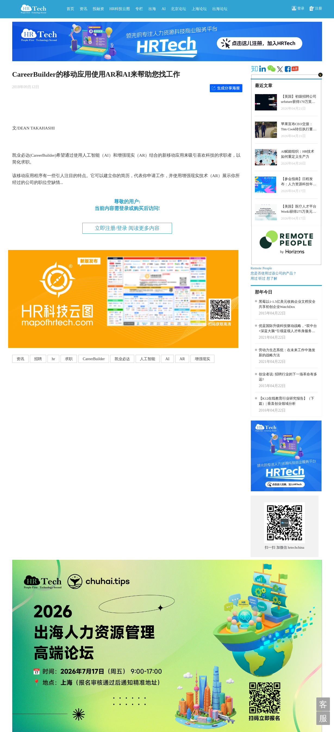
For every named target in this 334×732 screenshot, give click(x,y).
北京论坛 (178, 9)
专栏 (139, 9)
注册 (316, 8)
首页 (70, 9)
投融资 (98, 9)
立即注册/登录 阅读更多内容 (127, 228)
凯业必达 (122, 359)
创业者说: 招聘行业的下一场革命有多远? (288, 376)
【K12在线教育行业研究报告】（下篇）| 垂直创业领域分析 (286, 401)
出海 (152, 9)
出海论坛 (219, 9)
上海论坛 (199, 9)
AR (182, 359)
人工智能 (147, 359)
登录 (298, 8)
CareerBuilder (94, 359)
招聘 (38, 359)
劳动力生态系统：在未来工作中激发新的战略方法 (287, 352)
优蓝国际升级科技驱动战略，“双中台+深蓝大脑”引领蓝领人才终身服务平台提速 (288, 328)
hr (53, 359)
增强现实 (202, 359)
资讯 (83, 9)
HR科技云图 (120, 9)
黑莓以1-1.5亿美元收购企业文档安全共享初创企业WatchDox (287, 304)
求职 (69, 359)
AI (163, 9)
